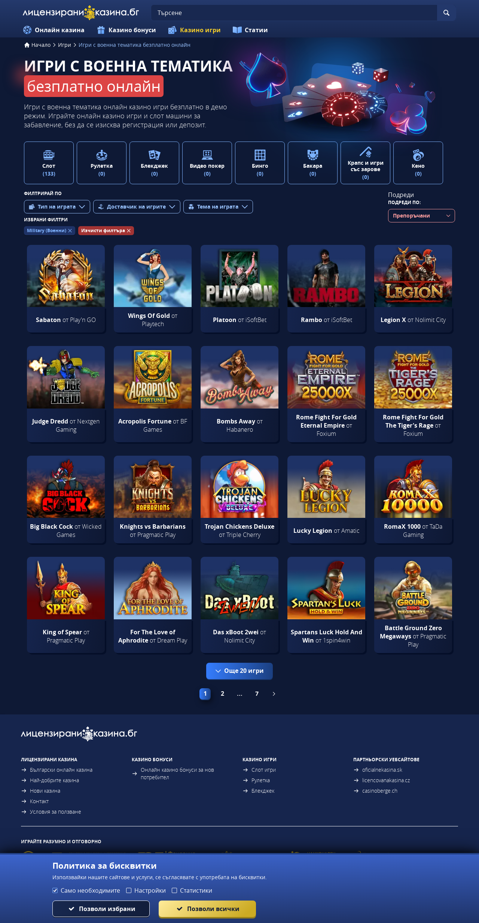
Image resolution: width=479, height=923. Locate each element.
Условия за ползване (51, 811)
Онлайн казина (54, 29)
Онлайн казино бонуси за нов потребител (173, 773)
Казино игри (194, 29)
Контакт (35, 801)
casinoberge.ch (375, 790)
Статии (250, 29)
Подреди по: (404, 202)
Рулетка (256, 780)
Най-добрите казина (50, 780)
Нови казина (40, 790)
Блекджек (258, 790)
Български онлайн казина (56, 769)
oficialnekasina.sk (377, 769)
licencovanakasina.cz (381, 780)
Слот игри (259, 769)
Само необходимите (90, 890)
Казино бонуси (126, 29)
